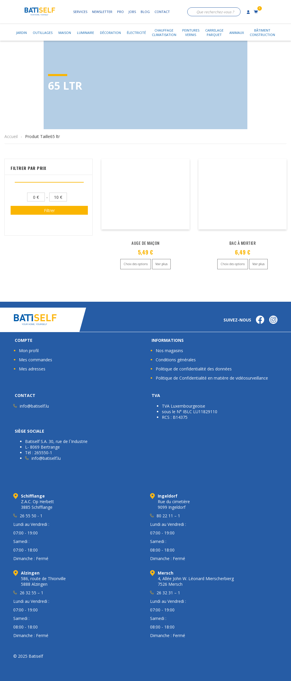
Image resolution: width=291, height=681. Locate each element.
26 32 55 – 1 (31, 592)
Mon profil (29, 350)
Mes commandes (35, 359)
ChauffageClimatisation (164, 32)
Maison (64, 32)
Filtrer (49, 210)
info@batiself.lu (34, 406)
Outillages (42, 32)
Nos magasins (169, 350)
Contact (162, 11)
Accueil (11, 136)
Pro (120, 11)
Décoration (110, 32)
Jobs (132, 11)
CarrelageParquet (214, 32)
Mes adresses (32, 369)
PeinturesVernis (190, 32)
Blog (145, 11)
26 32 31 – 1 (168, 592)
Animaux (236, 32)
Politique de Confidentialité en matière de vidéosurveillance (212, 378)
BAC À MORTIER (242, 243)
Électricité (136, 32)
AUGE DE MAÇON (145, 243)
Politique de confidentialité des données (194, 369)
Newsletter (102, 11)
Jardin (21, 32)
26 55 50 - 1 (31, 515)
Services (80, 11)
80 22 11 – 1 (168, 515)
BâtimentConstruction (262, 32)
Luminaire (85, 32)
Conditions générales (176, 359)
